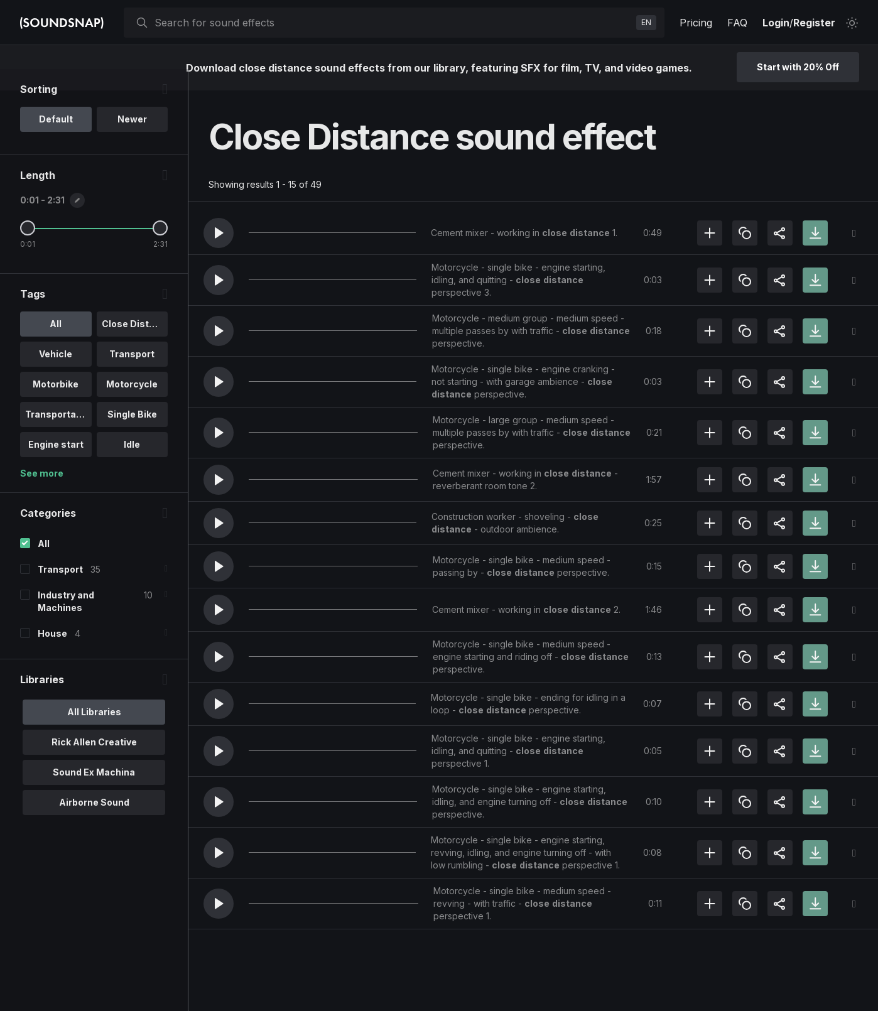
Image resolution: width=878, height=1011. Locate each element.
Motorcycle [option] (132, 405)
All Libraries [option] (94, 733)
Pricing (696, 22)
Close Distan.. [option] (133, 345)
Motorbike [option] (56, 405)
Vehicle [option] (55, 375)
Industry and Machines (66, 622)
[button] (218, 233)
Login (775, 22)
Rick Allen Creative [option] (94, 763)
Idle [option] (132, 465)
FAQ (737, 22)
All (44, 565)
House (52, 654)
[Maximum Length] (160, 249)
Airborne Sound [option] (94, 823)
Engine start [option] (56, 465)
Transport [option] (131, 375)
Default (56, 140)
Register (814, 22)
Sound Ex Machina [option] (94, 793)
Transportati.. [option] (56, 435)
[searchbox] (392, 22)
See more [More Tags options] (41, 494)
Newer (132, 140)
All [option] (56, 345)
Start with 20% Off (798, 67)
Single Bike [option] (132, 435)
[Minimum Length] (27, 249)
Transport (60, 590)
